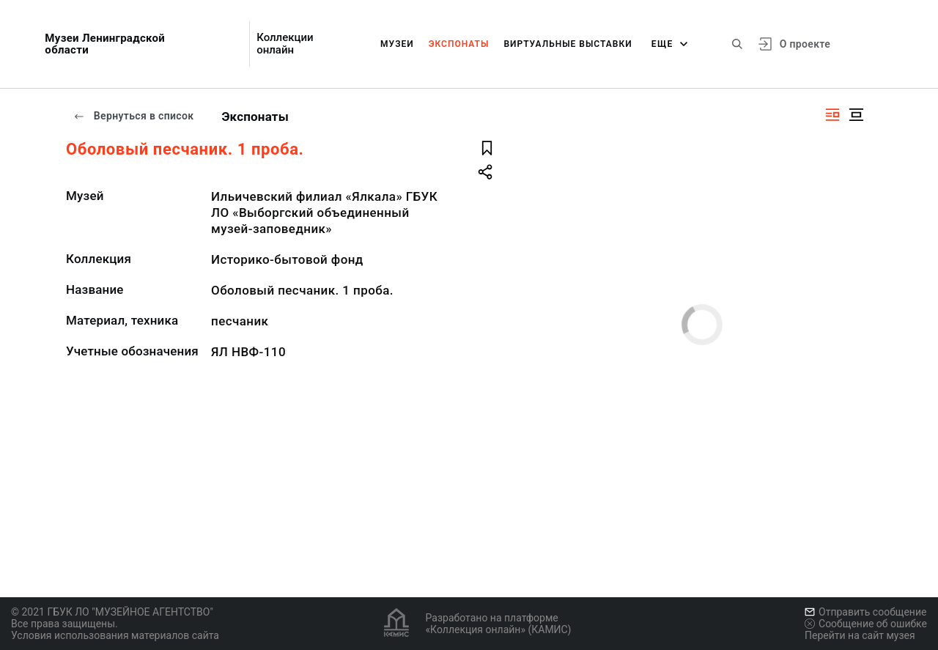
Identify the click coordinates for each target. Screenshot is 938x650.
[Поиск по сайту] (737, 43)
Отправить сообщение (865, 612)
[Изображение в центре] (856, 114)
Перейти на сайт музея (860, 635)
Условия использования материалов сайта (115, 635)
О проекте (805, 44)
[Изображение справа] (832, 114)
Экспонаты (459, 44)
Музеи (397, 44)
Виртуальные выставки (567, 44)
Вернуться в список (133, 116)
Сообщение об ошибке (866, 623)
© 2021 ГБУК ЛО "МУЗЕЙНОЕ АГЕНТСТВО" (112, 612)
